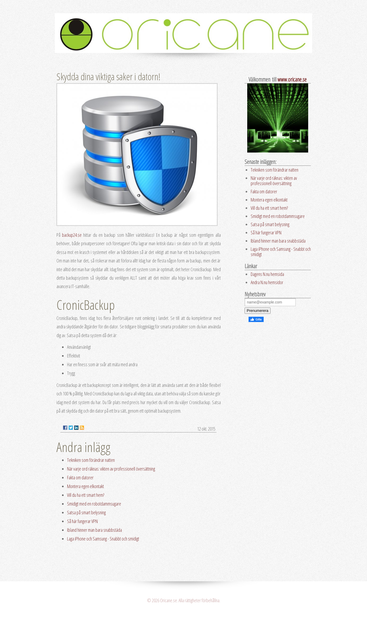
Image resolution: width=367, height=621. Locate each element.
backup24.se (72, 235)
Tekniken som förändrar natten (91, 460)
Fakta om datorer (80, 477)
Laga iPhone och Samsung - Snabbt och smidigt (103, 538)
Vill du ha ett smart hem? (85, 495)
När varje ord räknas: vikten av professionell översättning (111, 469)
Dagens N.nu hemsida (267, 274)
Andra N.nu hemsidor (267, 282)
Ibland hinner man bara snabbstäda (94, 530)
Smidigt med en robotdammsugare (94, 504)
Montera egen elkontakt (85, 486)
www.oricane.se (292, 79)
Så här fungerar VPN (82, 521)
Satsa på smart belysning (86, 512)
